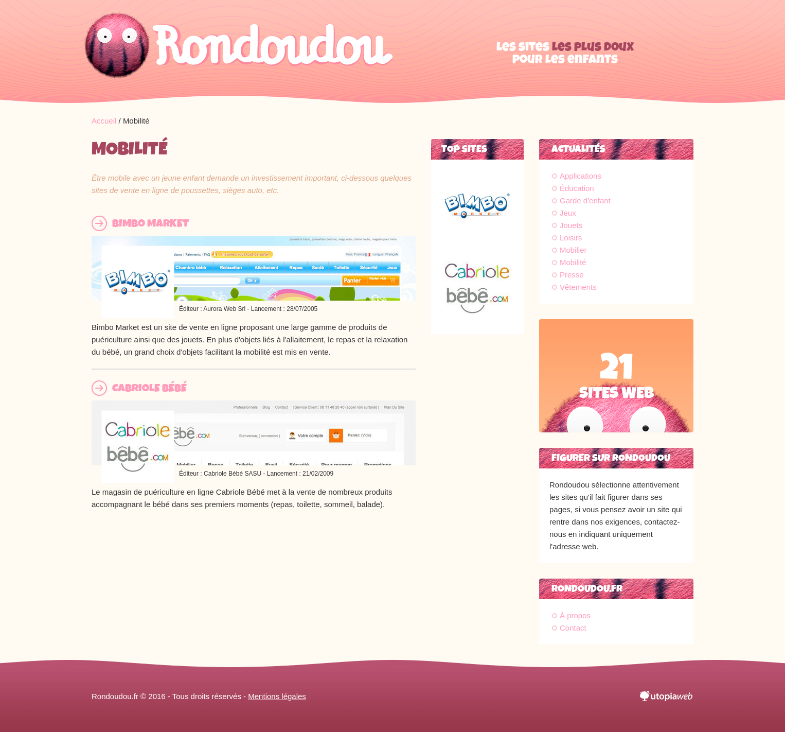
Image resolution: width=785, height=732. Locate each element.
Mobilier (573, 250)
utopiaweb (666, 696)
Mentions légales (277, 696)
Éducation (577, 188)
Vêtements (578, 287)
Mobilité (573, 262)
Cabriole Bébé (149, 388)
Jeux (568, 212)
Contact (573, 627)
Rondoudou (238, 51)
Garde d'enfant (585, 200)
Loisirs (571, 237)
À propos (575, 615)
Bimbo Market (150, 223)
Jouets (571, 225)
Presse (572, 274)
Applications (580, 175)
